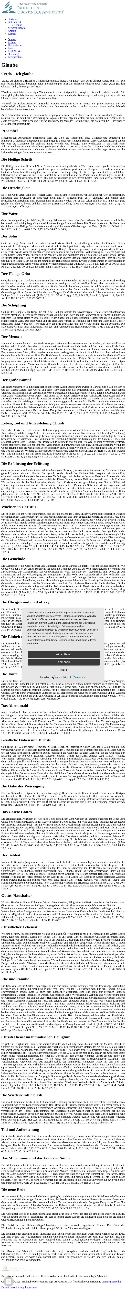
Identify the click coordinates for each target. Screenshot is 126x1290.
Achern (12, 42)
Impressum (31, 1287)
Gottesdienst (14, 22)
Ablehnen (64, 662)
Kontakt (12, 33)
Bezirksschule (15, 57)
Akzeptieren (64, 654)
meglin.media (113, 1281)
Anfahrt (12, 30)
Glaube (18, 25)
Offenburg (13, 54)
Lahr (10, 48)
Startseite (13, 19)
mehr (63, 669)
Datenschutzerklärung (12, 1287)
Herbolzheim (15, 45)
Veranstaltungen (16, 27)
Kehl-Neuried (15, 51)
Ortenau (12, 39)
